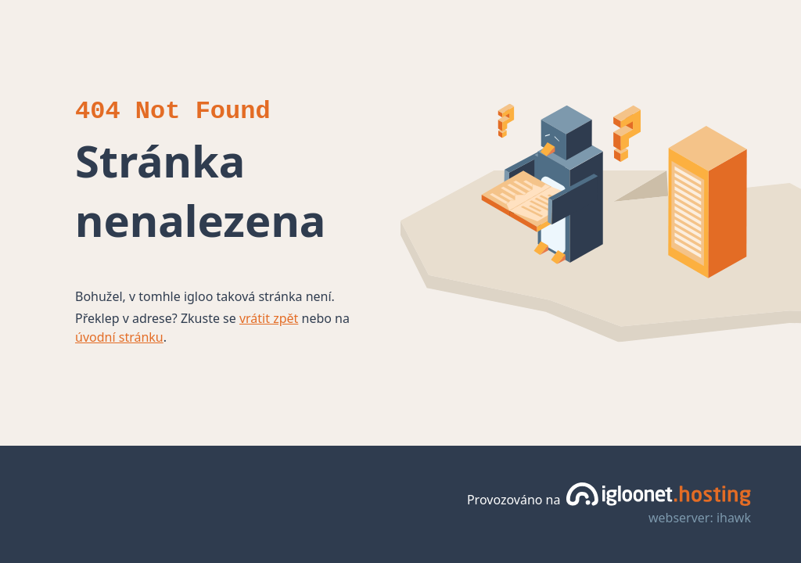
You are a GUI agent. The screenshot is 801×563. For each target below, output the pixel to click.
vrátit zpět (268, 318)
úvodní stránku (119, 337)
